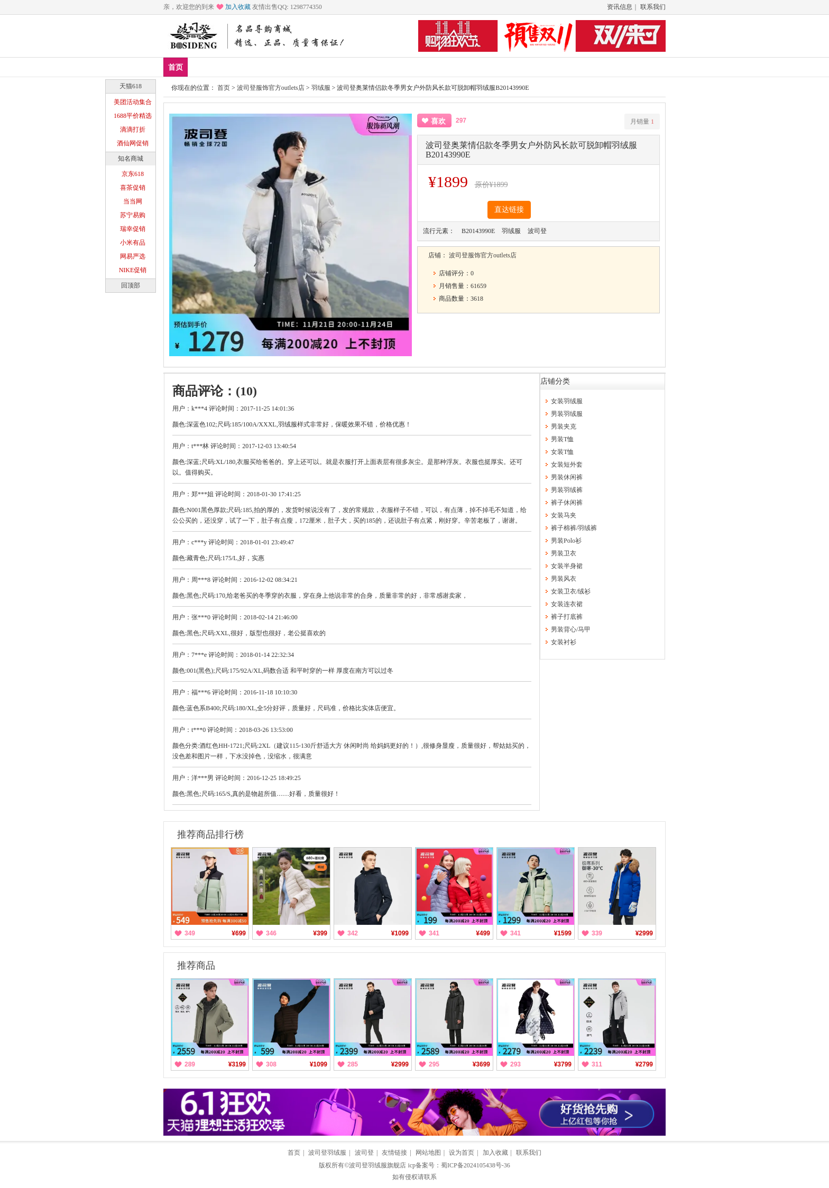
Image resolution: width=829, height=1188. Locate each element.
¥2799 (644, 1064)
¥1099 (400, 933)
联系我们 (653, 7)
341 (434, 933)
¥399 (320, 933)
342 (352, 933)
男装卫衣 (563, 553)
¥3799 (563, 1064)
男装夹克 (563, 426)
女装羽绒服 (567, 401)
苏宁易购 (132, 215)
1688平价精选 (133, 115)
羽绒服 (320, 87)
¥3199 (237, 1064)
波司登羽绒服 (327, 1152)
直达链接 (509, 210)
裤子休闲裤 (567, 502)
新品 (203, 67)
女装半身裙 (567, 566)
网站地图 (428, 1152)
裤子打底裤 (567, 616)
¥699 (239, 933)
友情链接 (394, 1152)
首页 (175, 67)
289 (190, 1064)
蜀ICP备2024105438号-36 (475, 1165)
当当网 (132, 201)
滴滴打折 (132, 129)
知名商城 (130, 158)
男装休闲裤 (567, 477)
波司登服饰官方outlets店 (271, 87)
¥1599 (563, 933)
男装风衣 (563, 578)
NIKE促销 (133, 270)
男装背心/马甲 (571, 629)
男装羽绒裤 (567, 490)
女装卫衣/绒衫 (571, 591)
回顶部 (130, 285)
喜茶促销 (132, 187)
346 (271, 933)
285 (352, 1064)
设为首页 (461, 1152)
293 (515, 1064)
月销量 (642, 121)
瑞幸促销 (132, 229)
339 (597, 933)
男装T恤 (562, 439)
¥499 (483, 933)
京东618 (133, 174)
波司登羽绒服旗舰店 (377, 1165)
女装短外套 (567, 464)
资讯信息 (619, 7)
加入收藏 (238, 7)
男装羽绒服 (567, 413)
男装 (265, 67)
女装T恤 (562, 452)
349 (190, 933)
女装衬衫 (563, 642)
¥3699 (481, 1064)
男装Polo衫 (566, 540)
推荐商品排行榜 (210, 834)
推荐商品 (196, 965)
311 (597, 1064)
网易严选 (132, 256)
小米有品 (132, 242)
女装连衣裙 (567, 604)
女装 (296, 67)
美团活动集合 (133, 102)
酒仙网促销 (133, 143)
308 (271, 1064)
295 (434, 1064)
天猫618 (130, 86)
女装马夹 (563, 515)
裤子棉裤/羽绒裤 (574, 528)
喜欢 (438, 121)
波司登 (364, 1152)
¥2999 (644, 933)
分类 (327, 67)
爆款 (234, 67)
